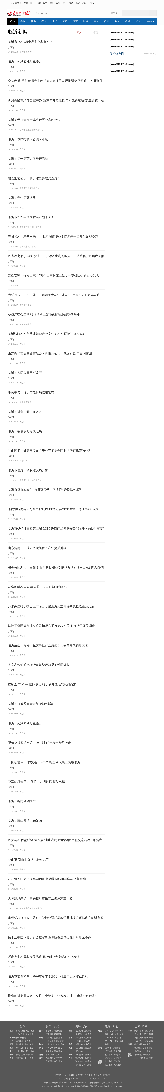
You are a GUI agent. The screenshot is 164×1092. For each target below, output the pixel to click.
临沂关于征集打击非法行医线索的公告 (34, 119)
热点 (33, 1051)
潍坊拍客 (108, 1058)
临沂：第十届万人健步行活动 (28, 158)
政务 (23, 1034)
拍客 (100, 1048)
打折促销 (58, 1038)
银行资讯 (79, 1034)
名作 (31, 1058)
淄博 (116, 1034)
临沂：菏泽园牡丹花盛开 (25, 61)
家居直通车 (59, 1041)
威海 (121, 1034)
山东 (39, 3)
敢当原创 (28, 1041)
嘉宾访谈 (49, 1061)
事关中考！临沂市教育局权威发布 (31, 392)
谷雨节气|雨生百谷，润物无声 (28, 859)
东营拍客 (116, 1048)
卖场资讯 (58, 1048)
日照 (116, 1038)
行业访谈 (79, 1041)
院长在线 (87, 1048)
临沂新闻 (43, 13)
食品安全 (87, 1044)
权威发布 (138, 1048)
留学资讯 (79, 1065)
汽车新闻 (49, 1058)
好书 (28, 1055)
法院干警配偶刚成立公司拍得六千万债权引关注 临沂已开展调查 (51, 626)
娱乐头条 (20, 1048)
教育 (117, 21)
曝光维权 (58, 1031)
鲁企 (70, 1055)
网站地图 (106, 1075)
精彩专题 (79, 1051)
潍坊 (116, 1041)
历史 (23, 1051)
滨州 (107, 1041)
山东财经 (87, 1031)
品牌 (57, 1055)
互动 (115, 1026)
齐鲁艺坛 (20, 1058)
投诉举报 (108, 1061)
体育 (52, 3)
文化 (18, 1051)
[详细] (11, 47)
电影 (31, 1048)
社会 (33, 21)
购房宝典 (58, 1034)
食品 (70, 1044)
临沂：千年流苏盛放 (22, 197)
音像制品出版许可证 (114, 1082)
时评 (32, 3)
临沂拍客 (108, 1055)
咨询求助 (117, 1061)
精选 (24, 1038)
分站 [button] (91, 3)
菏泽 (107, 1038)
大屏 (148, 1051)
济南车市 (58, 1058)
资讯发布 (79, 1044)
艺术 (28, 1051)
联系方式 (97, 1075)
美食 (52, 1044)
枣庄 (112, 1038)
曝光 (52, 1055)
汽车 (75, 21)
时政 (146, 1058)
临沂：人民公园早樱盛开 (25, 373)
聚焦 (47, 1055)
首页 (35, 13)
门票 (47, 1044)
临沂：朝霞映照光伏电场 (25, 431)
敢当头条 (20, 1041)
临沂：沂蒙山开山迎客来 (25, 411)
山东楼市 (49, 1031)
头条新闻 (49, 1038)
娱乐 (58, 3)
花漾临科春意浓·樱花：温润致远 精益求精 (36, 781)
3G (144, 1051)
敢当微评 (146, 1055)
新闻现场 (58, 1061)
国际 (15, 1038)
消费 (138, 21)
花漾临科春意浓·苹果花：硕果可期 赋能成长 (38, 587)
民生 (136, 1058)
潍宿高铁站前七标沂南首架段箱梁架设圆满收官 (40, 665)
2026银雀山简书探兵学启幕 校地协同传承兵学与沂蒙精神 (47, 879)
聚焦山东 (79, 1061)
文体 (18, 1034)
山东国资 (87, 1055)
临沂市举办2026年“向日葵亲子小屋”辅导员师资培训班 (45, 489)
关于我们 (58, 1075)
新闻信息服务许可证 (96, 1082)
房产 (65, 21)
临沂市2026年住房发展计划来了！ (31, 217)
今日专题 (138, 1044)
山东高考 (87, 1061)
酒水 (86, 1026)
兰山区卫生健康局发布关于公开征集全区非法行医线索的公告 (49, 450)
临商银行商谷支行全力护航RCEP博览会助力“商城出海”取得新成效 (53, 509)
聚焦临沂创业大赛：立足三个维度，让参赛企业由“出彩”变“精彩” (52, 995)
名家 (26, 1058)
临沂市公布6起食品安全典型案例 (30, 42)
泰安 (107, 1034)
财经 (64, 3)
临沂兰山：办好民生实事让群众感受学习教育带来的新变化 (48, 645)
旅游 (71, 3)
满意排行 (117, 1065)
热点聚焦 (20, 1044)
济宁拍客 (117, 1055)
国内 (11, 1038)
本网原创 (49, 1051)
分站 (137, 1026)
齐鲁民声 (100, 1062)
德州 (121, 1041)
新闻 (23, 1026)
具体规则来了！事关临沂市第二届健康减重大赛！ (42, 898)
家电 (41, 1048)
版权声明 (79, 1075)
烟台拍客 (117, 1058)
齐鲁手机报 (147, 1048)
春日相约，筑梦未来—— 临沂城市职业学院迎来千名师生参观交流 (53, 236)
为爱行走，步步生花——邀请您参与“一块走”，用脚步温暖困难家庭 (54, 295)
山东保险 (87, 1034)
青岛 (121, 1031)
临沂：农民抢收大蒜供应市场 (28, 139)
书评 (33, 1055)
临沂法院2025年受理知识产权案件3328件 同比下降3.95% (46, 334)
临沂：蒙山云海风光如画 (25, 820)
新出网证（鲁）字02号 (67, 1086)
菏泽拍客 (117, 1051)
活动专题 (87, 1038)
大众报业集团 (68, 1075)
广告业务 (88, 1075)
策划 (144, 1026)
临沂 (112, 1034)
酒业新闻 (79, 1038)
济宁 (112, 1031)
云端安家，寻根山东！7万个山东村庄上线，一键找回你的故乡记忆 (53, 275)
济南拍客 (108, 1051)
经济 (28, 1031)
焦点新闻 (79, 1031)
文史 (11, 1051)
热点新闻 (79, 1058)
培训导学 (87, 1058)
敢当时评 (130, 1055)
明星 (26, 1048)
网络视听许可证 (83, 1086)
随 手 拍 (108, 1048)
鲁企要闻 (79, 1055)
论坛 (84, 3)
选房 (77, 3)
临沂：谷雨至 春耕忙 (22, 801)
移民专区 (87, 1065)
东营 (112, 1041)
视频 (44, 21)
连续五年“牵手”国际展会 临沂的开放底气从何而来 (42, 684)
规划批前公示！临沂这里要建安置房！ (34, 178)
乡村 (62, 1044)
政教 (23, 1031)
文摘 (23, 1055)
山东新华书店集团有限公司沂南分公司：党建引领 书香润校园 (50, 353)
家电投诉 (58, 1051)
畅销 (18, 1055)
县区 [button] (150, 21)
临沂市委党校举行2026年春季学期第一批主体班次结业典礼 (48, 976)
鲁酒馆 (87, 1041)
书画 (11, 1058)
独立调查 (29, 1034)
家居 (96, 21)
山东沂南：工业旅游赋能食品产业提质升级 (37, 548)
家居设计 (49, 1041)
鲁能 (26, 1044)
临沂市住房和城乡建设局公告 (28, 470)
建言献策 (108, 1065)
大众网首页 (16, 3)
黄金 (31, 1044)
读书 (45, 3)
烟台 (121, 1038)
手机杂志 (138, 1051)
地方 (100, 1031)
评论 (11, 1041)
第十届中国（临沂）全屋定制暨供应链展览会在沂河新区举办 (49, 937)
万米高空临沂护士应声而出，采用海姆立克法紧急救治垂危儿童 (51, 606)
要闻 (26, 3)
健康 (106, 21)
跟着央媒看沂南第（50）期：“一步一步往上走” (40, 742)
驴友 (57, 1044)
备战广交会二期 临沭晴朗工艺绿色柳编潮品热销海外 (44, 314)
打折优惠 (49, 1034)
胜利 (107, 1044)
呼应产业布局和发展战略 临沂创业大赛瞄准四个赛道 (44, 957)
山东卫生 (79, 1048)
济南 (107, 1031)
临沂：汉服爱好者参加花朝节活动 (31, 703)
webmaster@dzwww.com (78, 1082)
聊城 (116, 1031)
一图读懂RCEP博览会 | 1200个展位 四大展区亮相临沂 (44, 762)
